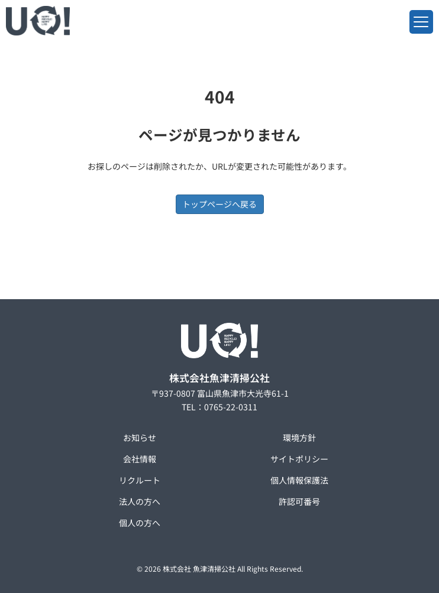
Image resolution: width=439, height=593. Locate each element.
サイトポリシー (299, 459)
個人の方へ (139, 523)
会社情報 (139, 459)
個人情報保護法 (299, 480)
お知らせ (139, 437)
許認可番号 (299, 501)
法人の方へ (139, 501)
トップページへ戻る (219, 204)
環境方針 (299, 437)
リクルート (139, 480)
